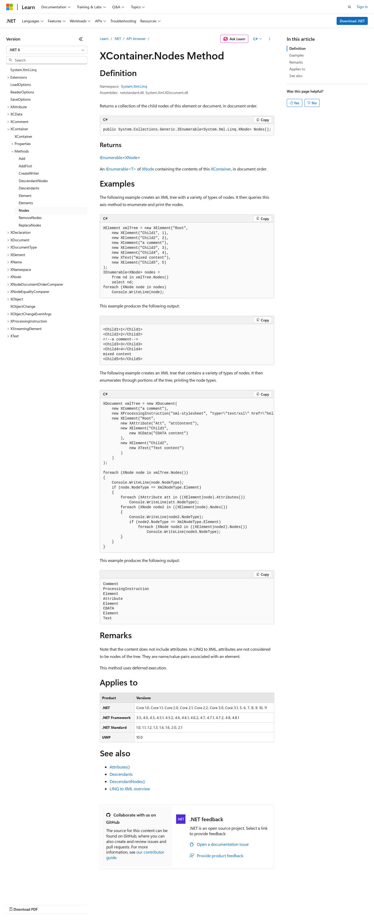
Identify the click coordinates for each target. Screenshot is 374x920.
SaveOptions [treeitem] (20, 99)
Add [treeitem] (22, 158)
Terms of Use (189, 904)
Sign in (362, 6)
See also (295, 75)
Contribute (93, 904)
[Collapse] (80, 39)
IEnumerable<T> (121, 168)
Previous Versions (47, 904)
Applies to (297, 68)
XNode (131, 157)
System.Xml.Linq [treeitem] (23, 69)
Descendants (121, 774)
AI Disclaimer (16, 904)
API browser (136, 38)
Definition (297, 48)
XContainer (221, 168)
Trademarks (215, 904)
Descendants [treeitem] (29, 188)
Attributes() (120, 767)
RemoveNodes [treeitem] (30, 217)
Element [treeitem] (25, 195)
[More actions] (269, 39)
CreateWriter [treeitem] (29, 173)
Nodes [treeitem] (24, 210)
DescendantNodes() (127, 781)
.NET (117, 38)
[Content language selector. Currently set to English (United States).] (30, 892)
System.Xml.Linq (134, 86)
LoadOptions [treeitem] (20, 84)
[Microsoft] (9, 7)
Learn (104, 38)
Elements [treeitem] (26, 202)
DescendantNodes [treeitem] (33, 180)
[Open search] (349, 7)
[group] (187, 475)
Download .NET (352, 20)
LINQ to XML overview (130, 788)
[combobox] (46, 50)
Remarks (296, 62)
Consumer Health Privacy (149, 904)
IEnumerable (111, 157)
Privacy (113, 904)
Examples (296, 55)
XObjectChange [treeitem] (22, 306)
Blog (70, 904)
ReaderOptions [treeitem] (22, 92)
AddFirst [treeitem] (25, 165)
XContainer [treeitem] (23, 136)
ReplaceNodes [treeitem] (30, 225)
